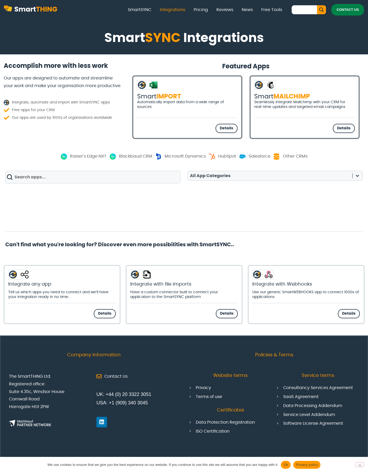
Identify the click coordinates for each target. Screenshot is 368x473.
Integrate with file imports (160, 284)
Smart (159, 96)
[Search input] (306, 9)
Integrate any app (29, 284)
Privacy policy (307, 465)
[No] (359, 464)
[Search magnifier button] (321, 9)
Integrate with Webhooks (282, 284)
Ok (285, 465)
